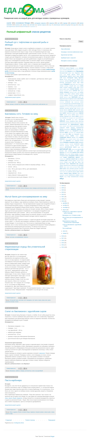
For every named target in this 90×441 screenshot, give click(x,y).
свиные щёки (47, 412)
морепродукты (67, 129)
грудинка (15, 412)
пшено (81, 145)
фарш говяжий (72, 170)
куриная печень (67, 114)
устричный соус (63, 170)
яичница (81, 176)
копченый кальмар (75, 103)
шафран (77, 175)
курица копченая (79, 114)
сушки (69, 162)
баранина (77, 73)
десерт (69, 25)
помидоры (81, 142)
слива (61, 157)
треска (68, 166)
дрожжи (61, 89)
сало (71, 152)
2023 (62, 192)
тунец (78, 166)
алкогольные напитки (59, 25)
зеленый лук (17, 104)
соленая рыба (63, 160)
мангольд (81, 121)
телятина (81, 163)
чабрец (61, 173)
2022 (62, 194)
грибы (81, 86)
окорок (77, 135)
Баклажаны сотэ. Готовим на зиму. (21, 114)
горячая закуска (42, 25)
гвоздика (61, 84)
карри (69, 97)
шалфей (66, 175)
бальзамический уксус (65, 73)
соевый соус (74, 159)
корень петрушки (69, 105)
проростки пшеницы (64, 145)
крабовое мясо (80, 106)
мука (66, 132)
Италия (19, 412)
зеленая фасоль (74, 89)
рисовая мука (63, 150)
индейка (62, 93)
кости (65, 106)
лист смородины (28, 300)
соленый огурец (79, 160)
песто (73, 140)
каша (74, 25)
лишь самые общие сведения (13, 398)
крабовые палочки (64, 108)
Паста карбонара (13, 380)
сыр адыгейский (39, 370)
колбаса (77, 100)
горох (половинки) (79, 84)
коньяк (81, 102)
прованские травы (78, 143)
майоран (67, 121)
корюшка (62, 106)
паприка (81, 137)
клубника (62, 100)
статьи (79, 25)
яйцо (11, 413)
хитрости (73, 23)
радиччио (62, 147)
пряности (77, 145)
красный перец (79, 109)
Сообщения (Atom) (19, 423)
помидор (35, 188)
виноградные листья (70, 82)
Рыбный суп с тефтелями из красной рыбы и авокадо (72, 212)
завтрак (25, 25)
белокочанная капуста (66, 76)
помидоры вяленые (64, 143)
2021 (62, 196)
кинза (30, 188)
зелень (81, 90)
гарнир (65, 23)
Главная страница (30, 420)
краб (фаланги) (73, 106)
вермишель (62, 81)
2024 (62, 190)
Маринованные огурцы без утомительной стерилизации (71, 221)
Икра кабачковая (65, 49)
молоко (62, 129)
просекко (72, 145)
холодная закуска (40, 23)
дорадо (81, 87)
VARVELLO (62, 68)
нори (73, 134)
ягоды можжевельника (73, 176)
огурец (39, 300)
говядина (67, 84)
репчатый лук (28, 104)
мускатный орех (72, 132)
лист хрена (35, 300)
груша (74, 87)
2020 (62, 199)
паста (66, 139)
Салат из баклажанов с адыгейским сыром (25, 311)
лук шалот (74, 119)
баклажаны (12, 188)
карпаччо (66, 97)
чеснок (7, 189)
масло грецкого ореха (64, 126)
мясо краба (62, 134)
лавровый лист (67, 116)
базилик (69, 71)
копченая (62, 103)
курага (77, 113)
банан (73, 73)
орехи (77, 137)
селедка (76, 154)
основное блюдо (23, 23)
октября (65, 205)
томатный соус (74, 165)
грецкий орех (72, 85)
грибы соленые (63, 87)
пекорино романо (39, 412)
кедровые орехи (73, 98)
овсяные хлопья (64, 135)
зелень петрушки (25, 188)
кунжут (64, 113)
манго (77, 121)
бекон (11, 412)
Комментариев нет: (11, 102)
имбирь (81, 92)
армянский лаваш (63, 71)
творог (67, 163)
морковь (23, 104)
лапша (73, 116)
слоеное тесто (63, 159)
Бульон (72, 68)
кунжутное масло (71, 113)
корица (79, 105)
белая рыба (63, 74)
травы (64, 166)
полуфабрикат (33, 26)
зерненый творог (73, 92)
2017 (62, 238)
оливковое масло (65, 137)
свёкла (72, 154)
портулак (71, 143)
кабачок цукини (79, 93)
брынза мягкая (67, 79)
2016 (62, 240)
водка (82, 82)
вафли (82, 79)
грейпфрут (66, 85)
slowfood (68, 68)
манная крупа (62, 122)
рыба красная (42, 104)
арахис (81, 69)
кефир (78, 98)
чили (78, 173)
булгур (78, 79)
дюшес (68, 89)
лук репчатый (67, 119)
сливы (82, 157)
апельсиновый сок (76, 69)
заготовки (32, 25)
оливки (81, 135)
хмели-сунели (62, 171)
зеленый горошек (68, 90)
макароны (72, 121)
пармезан (32, 412)
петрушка (77, 140)
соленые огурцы (72, 160)
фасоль (77, 170)
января (65, 233)
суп (58, 23)
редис (79, 147)
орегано (73, 137)
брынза (61, 79)
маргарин (72, 122)
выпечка (17, 25)
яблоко (61, 176)
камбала (66, 95)
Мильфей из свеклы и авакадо (69, 60)
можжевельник (79, 127)
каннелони (71, 95)
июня (64, 231)
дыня (65, 89)
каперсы (76, 95)
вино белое (80, 81)
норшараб (76, 134)
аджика (61, 69)
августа (65, 209)
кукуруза (76, 111)
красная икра (73, 108)
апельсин (69, 69)
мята (67, 134)
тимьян (61, 165)
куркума (61, 116)
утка (68, 170)
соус (50, 25)
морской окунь (68, 130)
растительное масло (42, 188)
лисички (64, 117)
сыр (73, 162)
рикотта (79, 149)
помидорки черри (73, 142)
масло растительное (75, 126)
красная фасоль (64, 109)
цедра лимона (80, 171)
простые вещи (24, 26)
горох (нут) (72, 84)
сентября (65, 207)
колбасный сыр (69, 102)
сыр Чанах (78, 162)
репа (82, 147)
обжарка (81, 134)
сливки (52, 412)
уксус (64, 168)
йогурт (69, 93)
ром (75, 150)
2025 (62, 187)
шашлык (81, 175)
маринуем (42, 353)
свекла (81, 152)
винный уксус (73, 81)
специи (66, 162)
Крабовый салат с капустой (68, 58)
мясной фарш (79, 132)
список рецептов (41, 31)
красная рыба (80, 108)
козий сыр (70, 100)
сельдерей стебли (74, 155)
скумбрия (81, 155)
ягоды (65, 176)
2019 (62, 201)
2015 (62, 242)
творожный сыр (74, 163)
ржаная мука (35, 104)
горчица (61, 85)
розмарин (70, 150)
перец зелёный (80, 139)
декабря (65, 203)
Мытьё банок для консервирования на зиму (26, 196)
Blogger (52, 436)
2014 (62, 245)
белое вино (80, 74)
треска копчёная (73, 166)
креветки (71, 111)
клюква (66, 100)
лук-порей (81, 119)
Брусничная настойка (66, 55)
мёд (70, 134)
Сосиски (76, 68)
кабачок (73, 93)
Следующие (8, 420)
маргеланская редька (78, 122)
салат (9, 23)
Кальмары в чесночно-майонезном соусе (72, 52)
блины (64, 77)
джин (78, 87)
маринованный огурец (77, 124)
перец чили (44, 300)
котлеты (68, 106)
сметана (68, 159)
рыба (78, 151)
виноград (62, 82)
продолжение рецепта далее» (13, 97)
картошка (74, 97)
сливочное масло (74, 157)
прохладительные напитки (13, 26)
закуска (51, 23)
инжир (65, 93)
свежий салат (75, 152)
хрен (67, 171)
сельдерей (81, 154)
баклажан (74, 71)
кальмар (61, 95)
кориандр (75, 105)
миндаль (73, 127)
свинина (62, 154)
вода (78, 82)
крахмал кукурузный (64, 111)
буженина (74, 79)
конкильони (76, 102)
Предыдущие (51, 420)
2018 (62, 236)
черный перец (68, 173)
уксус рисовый (70, 168)
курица (73, 114)
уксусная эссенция (10, 301)
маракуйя (68, 122)
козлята (74, 100)
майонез (18, 370)
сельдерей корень (64, 155)
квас (82, 97)
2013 (62, 247)
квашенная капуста (64, 98)
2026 (62, 185)
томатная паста (67, 165)
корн (82, 105)
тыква (82, 166)
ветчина (67, 81)
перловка (68, 140)
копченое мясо (67, 103)
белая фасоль (71, 74)
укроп (49, 300)
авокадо (12, 104)
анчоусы (65, 69)
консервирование (19, 237)
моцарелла (76, 130)
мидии (67, 127)
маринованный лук (65, 124)
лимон (77, 116)
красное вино (71, 110)
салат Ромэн (67, 152)
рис (82, 149)
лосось (80, 117)
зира (78, 92)
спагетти (8, 413)
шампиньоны (72, 175)
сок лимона (80, 159)
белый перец (76, 76)
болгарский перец (14, 300)
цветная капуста (72, 171)
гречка (78, 85)
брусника (81, 77)
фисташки (81, 170)
